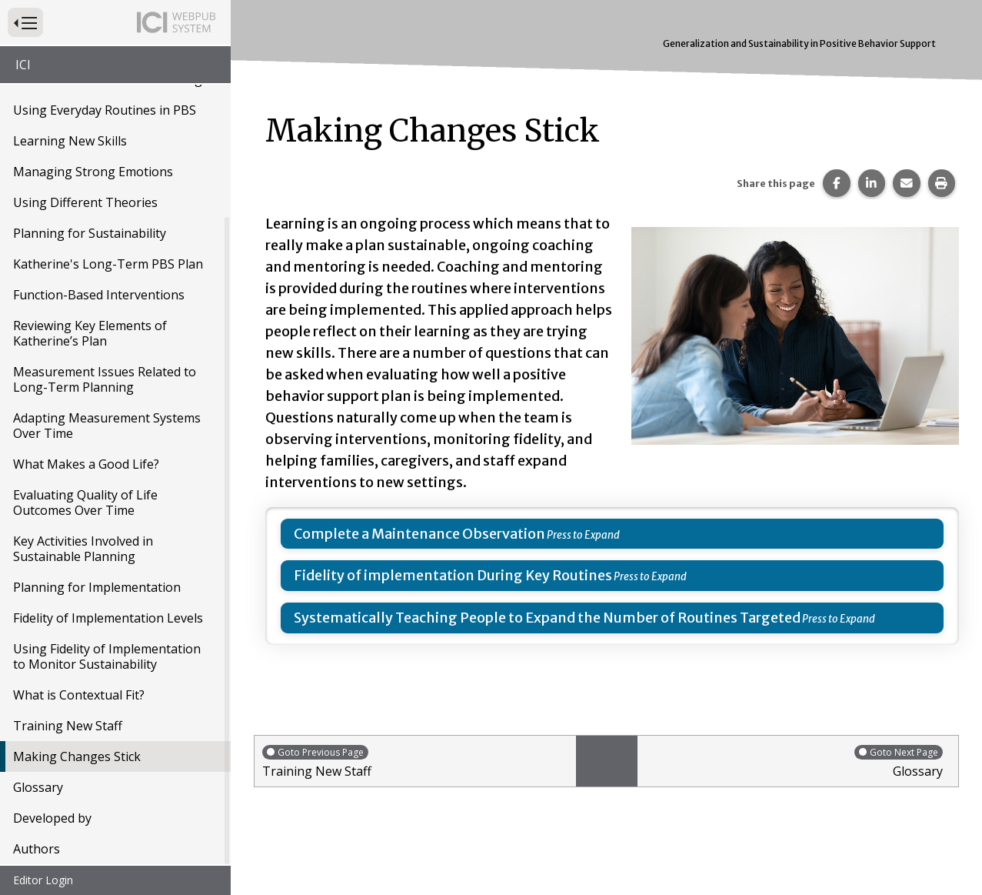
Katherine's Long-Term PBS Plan (108, 265)
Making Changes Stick (77, 758)
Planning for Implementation (97, 588)
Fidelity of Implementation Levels (108, 619)
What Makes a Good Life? (86, 465)
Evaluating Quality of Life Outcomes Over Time (85, 504)
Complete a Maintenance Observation (419, 534)
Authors (36, 850)
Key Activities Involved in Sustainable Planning (83, 550)
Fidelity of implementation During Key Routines (453, 575)
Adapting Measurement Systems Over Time (107, 427)
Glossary (38, 788)
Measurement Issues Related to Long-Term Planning (104, 381)
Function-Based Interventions (99, 296)
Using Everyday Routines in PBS (104, 111)
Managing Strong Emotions (93, 173)
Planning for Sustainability (89, 234)
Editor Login (43, 880)
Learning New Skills (70, 142)
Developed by (52, 819)
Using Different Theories (85, 203)
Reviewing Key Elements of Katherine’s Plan (90, 335)
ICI (23, 64)
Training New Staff (67, 727)
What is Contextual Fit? (79, 696)
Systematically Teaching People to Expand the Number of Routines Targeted (547, 617)
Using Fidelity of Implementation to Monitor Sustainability (107, 658)
